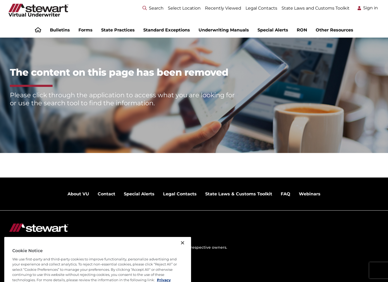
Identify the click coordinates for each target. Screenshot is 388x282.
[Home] (38, 30)
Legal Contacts (261, 8)
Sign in (370, 7)
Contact (106, 193)
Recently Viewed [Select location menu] (223, 8)
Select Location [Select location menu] (184, 8)
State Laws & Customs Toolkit (238, 193)
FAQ (285, 193)
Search (153, 8)
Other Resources (334, 30)
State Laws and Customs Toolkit (316, 8)
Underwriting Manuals (224, 30)
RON (302, 30)
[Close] (182, 252)
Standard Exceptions (166, 30)
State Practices (118, 30)
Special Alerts (273, 30)
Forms (85, 30)
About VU (78, 193)
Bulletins (60, 30)
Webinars (309, 193)
